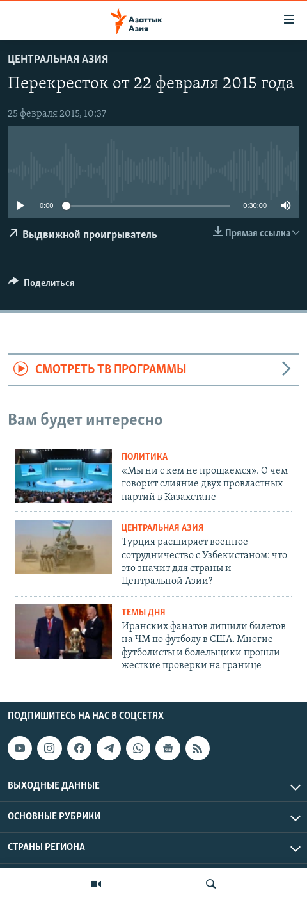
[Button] (41, 286)
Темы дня (144, 613)
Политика (145, 457)
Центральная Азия (58, 60)
